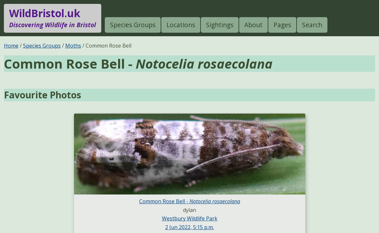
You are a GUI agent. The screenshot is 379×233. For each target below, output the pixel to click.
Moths (73, 45)
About (253, 24)
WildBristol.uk (52, 18)
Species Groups (132, 24)
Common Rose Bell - (189, 201)
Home (11, 45)
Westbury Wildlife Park (189, 218)
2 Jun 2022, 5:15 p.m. (189, 227)
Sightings (219, 24)
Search (312, 24)
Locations (180, 24)
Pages (282, 24)
